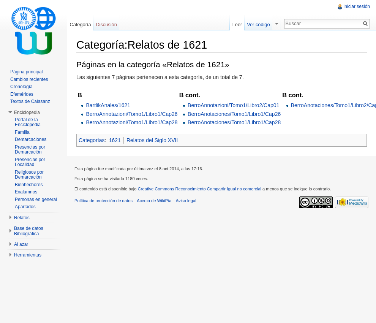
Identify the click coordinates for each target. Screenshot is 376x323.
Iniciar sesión (356, 6)
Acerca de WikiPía (154, 200)
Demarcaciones (30, 139)
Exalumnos (26, 192)
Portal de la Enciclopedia (28, 122)
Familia (22, 132)
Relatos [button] (22, 217)
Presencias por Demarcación (30, 149)
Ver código (258, 24)
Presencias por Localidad (30, 162)
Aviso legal (186, 200)
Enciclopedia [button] (27, 112)
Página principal (26, 71)
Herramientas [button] (27, 255)
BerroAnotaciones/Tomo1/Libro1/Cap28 (234, 122)
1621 (115, 140)
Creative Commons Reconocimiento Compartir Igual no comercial (199, 189)
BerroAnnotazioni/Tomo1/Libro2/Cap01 (233, 105)
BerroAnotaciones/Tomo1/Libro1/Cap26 (234, 114)
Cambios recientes (29, 79)
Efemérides (21, 94)
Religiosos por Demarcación (29, 174)
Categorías (91, 140)
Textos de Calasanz (30, 101)
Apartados (25, 206)
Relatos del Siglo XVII (152, 140)
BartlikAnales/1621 (108, 105)
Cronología (21, 86)
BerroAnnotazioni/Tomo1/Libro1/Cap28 (131, 122)
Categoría (80, 24)
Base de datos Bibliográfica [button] (28, 231)
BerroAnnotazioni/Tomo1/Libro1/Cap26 (131, 114)
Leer (237, 24)
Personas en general (36, 199)
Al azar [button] (21, 244)
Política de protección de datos (103, 200)
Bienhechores (29, 184)
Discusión (106, 24)
